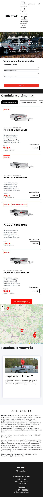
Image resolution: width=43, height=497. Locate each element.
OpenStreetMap (39, 343)
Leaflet (31, 343)
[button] (22, 331)
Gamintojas (23, 14)
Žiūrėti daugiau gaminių (21, 302)
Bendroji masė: (10, 77)
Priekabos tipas (10, 64)
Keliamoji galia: (10, 71)
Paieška (32, 4)
